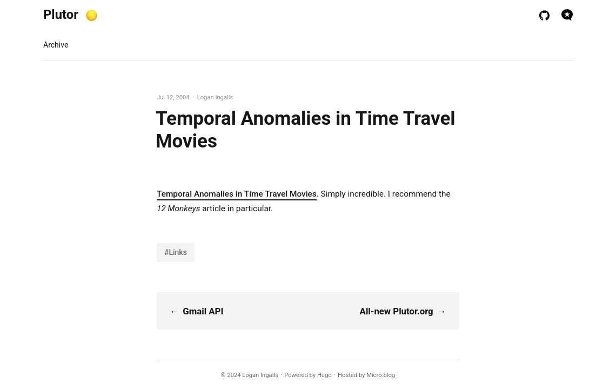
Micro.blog (380, 375)
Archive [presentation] (55, 45)
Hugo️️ (324, 375)
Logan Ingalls (260, 375)
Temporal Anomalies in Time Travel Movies (237, 194)
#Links (175, 252)
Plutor (60, 14)
